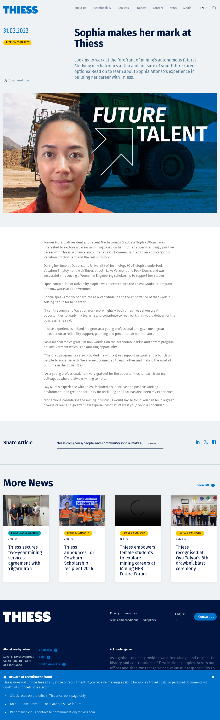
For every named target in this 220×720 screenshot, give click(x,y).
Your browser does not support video (138, 510)
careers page (69, 696)
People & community (17, 42)
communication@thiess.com (74, 712)
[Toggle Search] (214, 7)
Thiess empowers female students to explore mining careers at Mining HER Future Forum (138, 560)
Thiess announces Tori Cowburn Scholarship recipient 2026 (80, 557)
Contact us (206, 616)
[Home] (20, 7)
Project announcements (24, 533)
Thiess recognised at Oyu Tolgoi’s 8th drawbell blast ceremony (192, 557)
